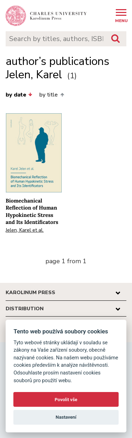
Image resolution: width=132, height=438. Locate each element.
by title (51, 95)
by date (19, 95)
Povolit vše (66, 399)
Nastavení (66, 417)
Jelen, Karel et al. (25, 230)
